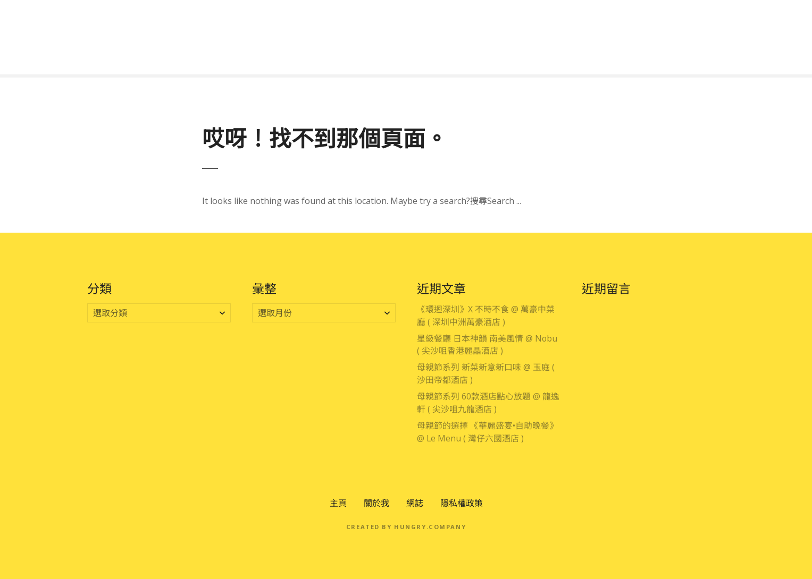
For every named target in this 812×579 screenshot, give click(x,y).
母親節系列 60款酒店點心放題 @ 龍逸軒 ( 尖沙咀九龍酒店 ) (488, 402)
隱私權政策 (461, 503)
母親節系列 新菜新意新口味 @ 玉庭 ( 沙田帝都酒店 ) (486, 373)
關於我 (376, 503)
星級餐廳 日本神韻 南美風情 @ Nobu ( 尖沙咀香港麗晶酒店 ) (487, 345)
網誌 (414, 503)
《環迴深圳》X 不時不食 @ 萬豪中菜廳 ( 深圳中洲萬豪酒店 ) (486, 315)
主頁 (338, 503)
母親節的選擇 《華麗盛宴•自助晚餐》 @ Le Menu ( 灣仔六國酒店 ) (487, 432)
